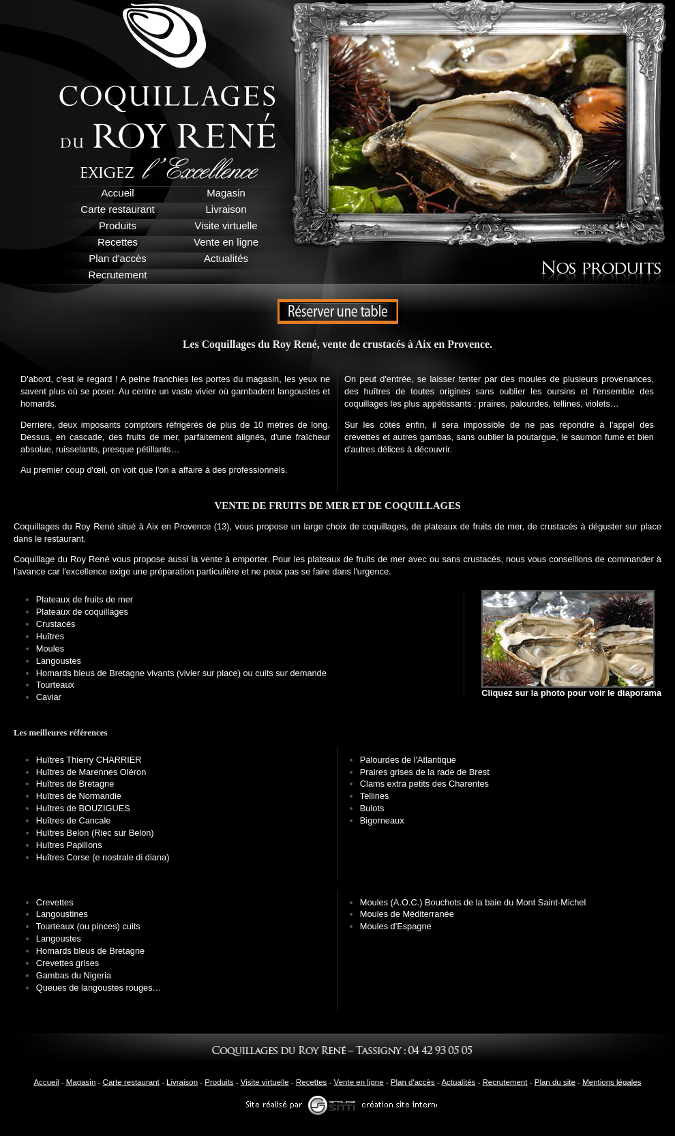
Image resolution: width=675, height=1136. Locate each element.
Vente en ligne (359, 1082)
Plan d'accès (413, 1082)
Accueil (46, 1082)
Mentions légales (611, 1082)
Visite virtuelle (265, 1082)
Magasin (81, 1082)
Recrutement (505, 1082)
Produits (219, 1082)
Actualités (458, 1082)
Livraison (182, 1082)
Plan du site (555, 1082)
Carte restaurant (131, 1082)
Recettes (311, 1082)
